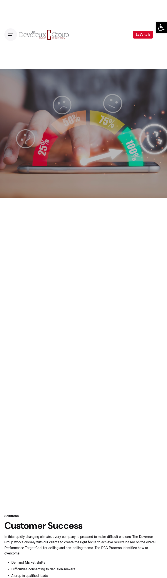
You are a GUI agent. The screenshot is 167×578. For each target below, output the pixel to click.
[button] (161, 27)
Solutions (11, 516)
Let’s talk (143, 35)
